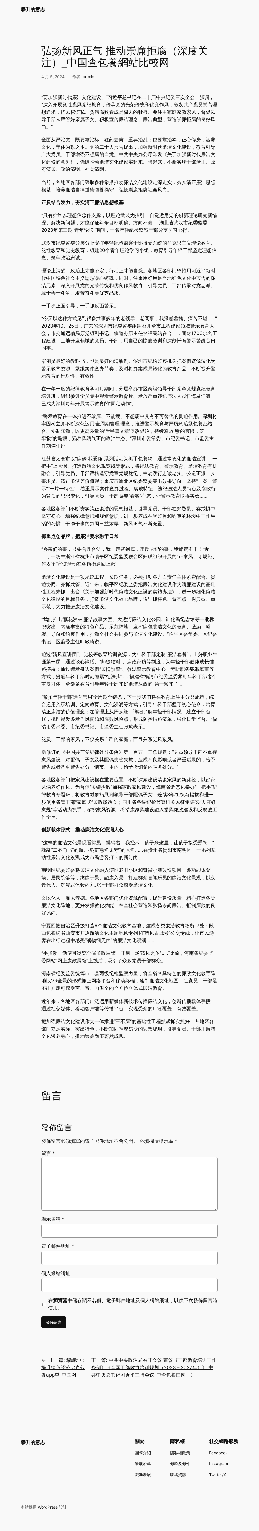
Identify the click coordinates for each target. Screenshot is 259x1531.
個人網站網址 (55, 1273)
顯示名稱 (53, 1219)
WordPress (48, 1507)
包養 (99, 190)
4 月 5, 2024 (53, 76)
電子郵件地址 (57, 1246)
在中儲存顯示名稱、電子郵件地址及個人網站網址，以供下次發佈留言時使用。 (132, 1304)
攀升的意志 (33, 9)
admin (88, 76)
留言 (48, 1153)
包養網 (145, 459)
